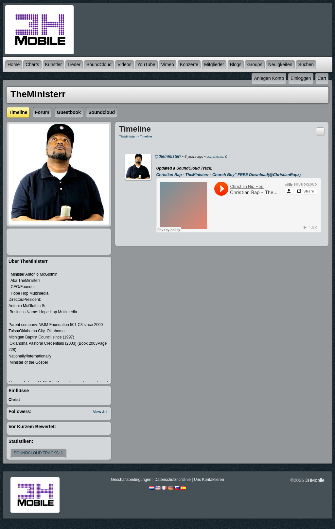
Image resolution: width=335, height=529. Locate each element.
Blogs (235, 64)
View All (100, 412)
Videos (124, 64)
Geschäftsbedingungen (131, 479)
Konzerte (189, 64)
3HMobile (315, 480)
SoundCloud (99, 64)
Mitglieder (214, 64)
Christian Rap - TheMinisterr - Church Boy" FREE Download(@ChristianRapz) (228, 175)
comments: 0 (216, 156)
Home (14, 64)
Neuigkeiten (280, 64)
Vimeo (167, 64)
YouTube (146, 64)
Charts (32, 64)
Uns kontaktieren (209, 479)
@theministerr (168, 156)
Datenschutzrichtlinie (172, 479)
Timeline (146, 136)
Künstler (53, 64)
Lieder (74, 64)
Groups (254, 64)
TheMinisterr (128, 136)
